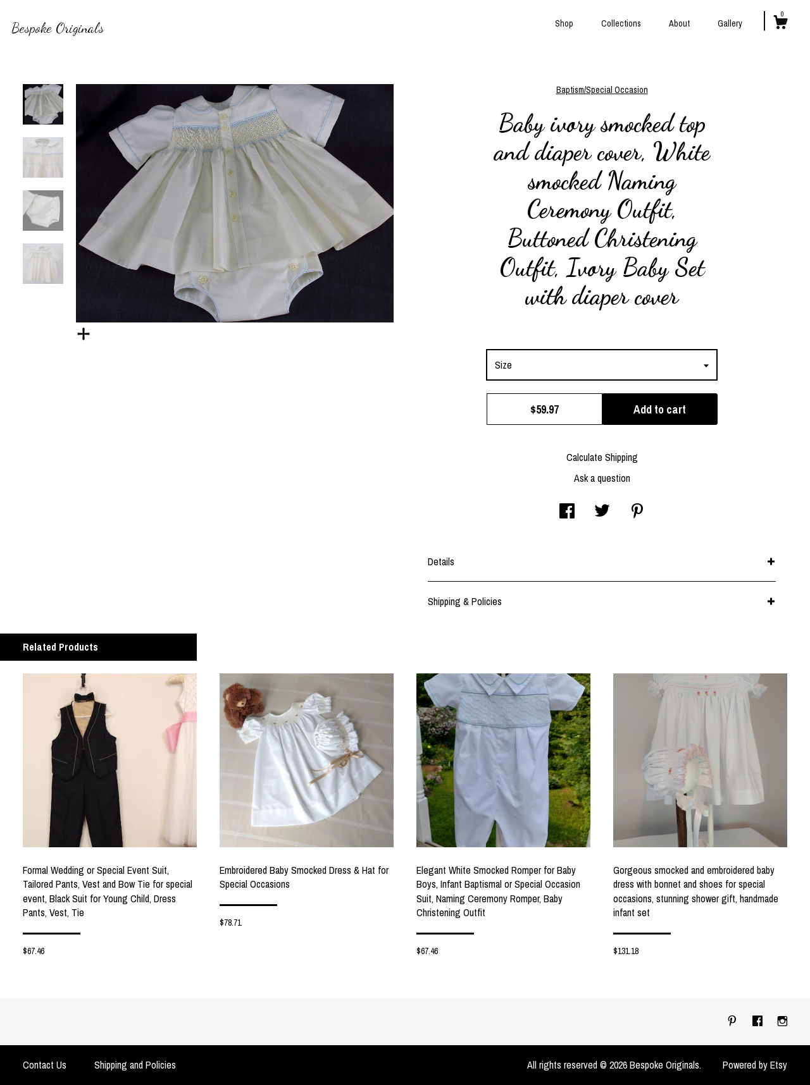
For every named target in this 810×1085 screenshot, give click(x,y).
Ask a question (602, 478)
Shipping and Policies (135, 1065)
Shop (564, 23)
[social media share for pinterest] (637, 512)
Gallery (730, 23)
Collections (621, 23)
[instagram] (782, 1021)
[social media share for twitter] (602, 512)
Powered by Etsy (755, 1065)
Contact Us (44, 1065)
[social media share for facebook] (567, 512)
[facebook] (758, 1021)
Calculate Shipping (602, 457)
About (679, 23)
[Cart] (780, 24)
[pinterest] (733, 1021)
